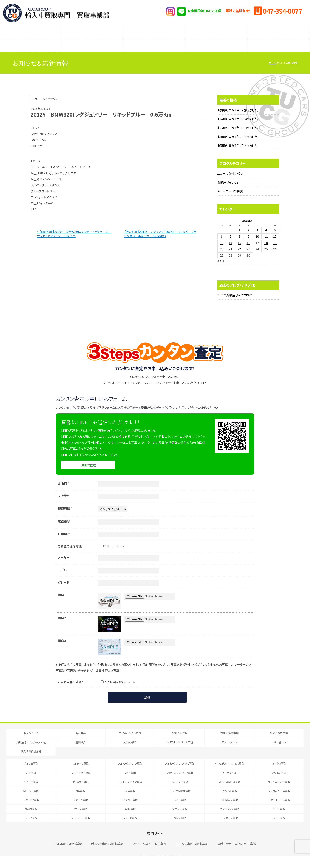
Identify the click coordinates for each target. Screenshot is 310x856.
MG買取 (80, 782)
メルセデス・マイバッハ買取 (229, 755)
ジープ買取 (31, 809)
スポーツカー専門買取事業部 (236, 835)
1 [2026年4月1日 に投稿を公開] (239, 221)
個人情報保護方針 (31, 742)
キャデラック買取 (229, 800)
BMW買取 (130, 764)
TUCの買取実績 (279, 30)
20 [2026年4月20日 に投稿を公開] (221, 240)
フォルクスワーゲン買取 (180, 764)
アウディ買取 (229, 764)
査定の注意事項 (155, 30)
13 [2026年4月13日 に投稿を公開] (221, 234)
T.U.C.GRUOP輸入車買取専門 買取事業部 (56, 13)
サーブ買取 (80, 800)
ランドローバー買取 (279, 773)
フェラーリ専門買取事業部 (149, 835)
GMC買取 (130, 800)
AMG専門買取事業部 (68, 835)
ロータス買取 (278, 755)
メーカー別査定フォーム (217, 30)
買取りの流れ (93, 30)
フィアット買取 (229, 782)
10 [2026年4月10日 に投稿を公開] (257, 228)
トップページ (31, 724)
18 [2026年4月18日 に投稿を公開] (266, 234)
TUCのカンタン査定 (31, 30)
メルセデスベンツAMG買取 (179, 755)
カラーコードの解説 (230, 182)
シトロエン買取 (229, 791)
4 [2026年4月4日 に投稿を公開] (266, 221)
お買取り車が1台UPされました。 (238, 101)
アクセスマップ (279, 39)
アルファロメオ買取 (180, 782)
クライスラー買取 (80, 809)
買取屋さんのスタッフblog (31, 39)
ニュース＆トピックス (230, 165)
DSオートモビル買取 (279, 791)
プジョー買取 (130, 791)
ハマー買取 (279, 809)
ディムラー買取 (80, 773)
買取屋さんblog (227, 174)
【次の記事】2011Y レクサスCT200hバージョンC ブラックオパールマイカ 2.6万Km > (160, 225)
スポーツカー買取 (81, 764)
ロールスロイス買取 (229, 773)
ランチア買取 (80, 791)
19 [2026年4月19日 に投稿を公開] (275, 234)
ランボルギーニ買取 (279, 782)
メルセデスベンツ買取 (130, 755)
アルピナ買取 (279, 764)
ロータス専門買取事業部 (192, 835)
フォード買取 (130, 809)
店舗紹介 (93, 39)
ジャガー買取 (31, 773)
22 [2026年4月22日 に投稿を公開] (239, 240)
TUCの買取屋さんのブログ (234, 286)
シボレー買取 (179, 800)
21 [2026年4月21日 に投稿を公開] (230, 240)
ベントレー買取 (179, 773)
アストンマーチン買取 (130, 773)
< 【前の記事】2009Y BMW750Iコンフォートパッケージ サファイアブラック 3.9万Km (74, 225)
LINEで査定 (88, 456)
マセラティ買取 (31, 791)
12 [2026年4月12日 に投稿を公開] (275, 228)
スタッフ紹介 (155, 39)
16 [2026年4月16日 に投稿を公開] (248, 234)
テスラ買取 (279, 800)
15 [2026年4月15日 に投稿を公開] (239, 234)
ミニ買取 (130, 782)
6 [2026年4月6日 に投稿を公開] (222, 228)
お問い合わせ (279, 733)
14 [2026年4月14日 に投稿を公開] (230, 234)
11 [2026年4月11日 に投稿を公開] (266, 228)
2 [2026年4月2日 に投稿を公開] (248, 221)
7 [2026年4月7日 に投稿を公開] (230, 228)
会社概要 (80, 724)
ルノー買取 (180, 791)
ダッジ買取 (180, 809)
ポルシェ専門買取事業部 (107, 835)
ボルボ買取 (31, 800)
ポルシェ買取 (31, 755)
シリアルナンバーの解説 (217, 39)
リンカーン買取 (229, 809)
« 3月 (220, 252)
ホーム (272, 54)
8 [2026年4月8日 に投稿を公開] (239, 228)
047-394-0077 (282, 11)
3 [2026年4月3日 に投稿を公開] (257, 221)
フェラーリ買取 (80, 755)
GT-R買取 (30, 764)
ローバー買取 (31, 782)
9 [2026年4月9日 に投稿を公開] (248, 228)
